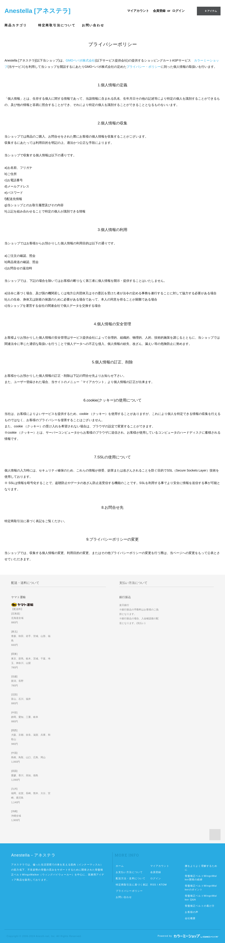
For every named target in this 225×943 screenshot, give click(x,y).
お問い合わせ (93, 25)
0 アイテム (208, 10)
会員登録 (159, 10)
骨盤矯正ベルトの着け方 (200, 905)
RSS (153, 884)
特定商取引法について (57, 25)
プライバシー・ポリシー (143, 66)
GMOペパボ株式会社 (80, 60)
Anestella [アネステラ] (37, 10)
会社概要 (190, 918)
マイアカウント (138, 10)
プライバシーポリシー (129, 890)
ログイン (178, 10)
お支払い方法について (129, 872)
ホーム (120, 866)
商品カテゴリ (18, 25)
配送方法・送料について (130, 878)
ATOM (163, 884)
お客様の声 (191, 912)
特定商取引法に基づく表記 (132, 884)
